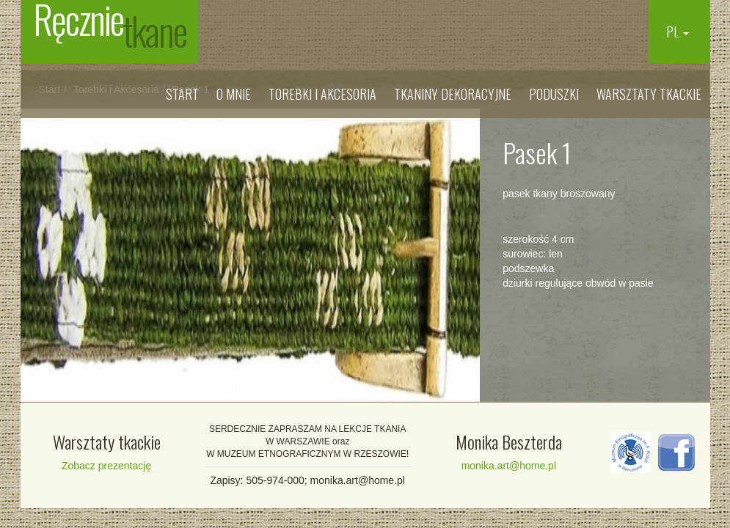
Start (182, 93)
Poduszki (554, 93)
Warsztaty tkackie (648, 93)
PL (677, 31)
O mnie (233, 93)
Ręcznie (109, 29)
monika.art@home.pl (508, 466)
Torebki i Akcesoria (322, 93)
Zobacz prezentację (106, 466)
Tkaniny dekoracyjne (452, 93)
